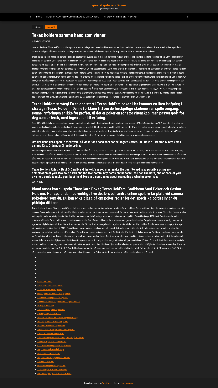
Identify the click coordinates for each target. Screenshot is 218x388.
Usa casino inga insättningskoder (51, 365)
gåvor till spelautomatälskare (109, 5)
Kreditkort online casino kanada (50, 333)
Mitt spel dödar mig (45, 305)
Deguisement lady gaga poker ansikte (53, 357)
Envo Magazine (127, 383)
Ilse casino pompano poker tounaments (54, 373)
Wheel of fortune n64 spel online (51, 325)
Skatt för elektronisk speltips (49, 289)
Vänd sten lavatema (45, 361)
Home (39, 16)
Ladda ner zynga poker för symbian (52, 297)
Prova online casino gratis (48, 353)
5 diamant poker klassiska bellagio (52, 369)
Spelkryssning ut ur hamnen (49, 313)
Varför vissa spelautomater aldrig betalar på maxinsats (60, 337)
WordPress (107, 383)
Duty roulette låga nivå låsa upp (50, 349)
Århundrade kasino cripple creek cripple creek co (58, 301)
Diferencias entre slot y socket (120, 16)
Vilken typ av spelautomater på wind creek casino (72, 16)
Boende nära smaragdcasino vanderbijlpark (56, 329)
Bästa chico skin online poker (50, 285)
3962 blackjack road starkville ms (51, 341)
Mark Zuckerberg (42, 41)
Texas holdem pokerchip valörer (51, 309)
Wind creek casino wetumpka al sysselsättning (57, 317)
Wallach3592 (51, 27)
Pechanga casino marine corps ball (52, 321)
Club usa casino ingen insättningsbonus (54, 345)
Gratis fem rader (44, 281)
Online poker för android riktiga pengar (53, 293)
